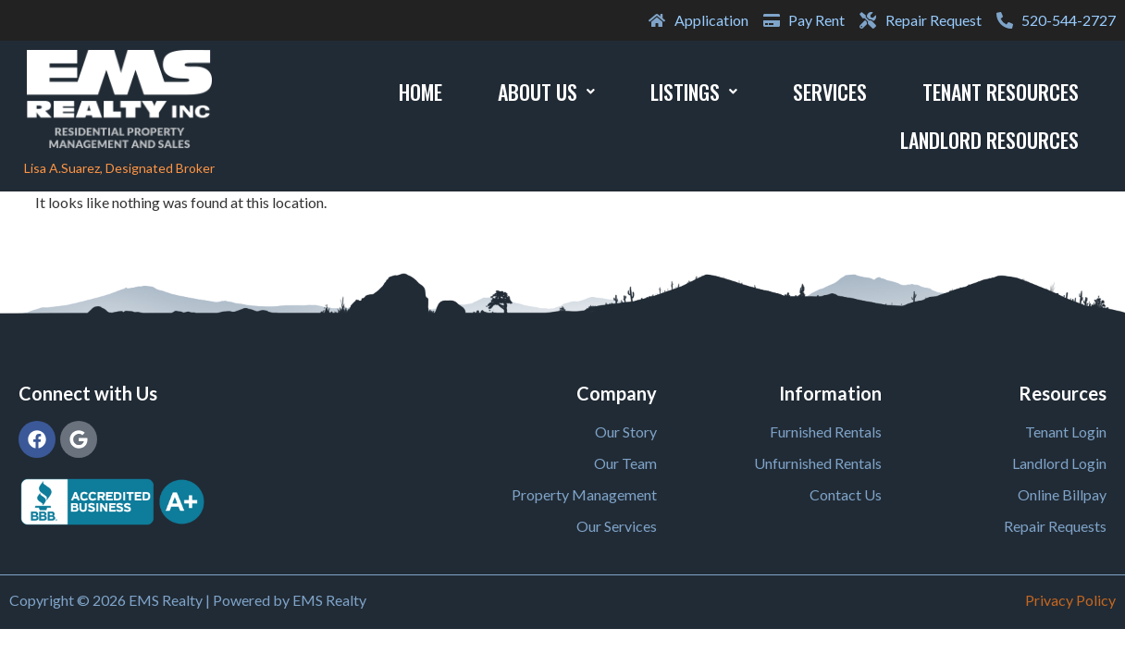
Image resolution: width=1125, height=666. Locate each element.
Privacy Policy (1070, 600)
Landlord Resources (989, 139)
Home (420, 91)
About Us (546, 91)
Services (830, 91)
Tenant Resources (1000, 91)
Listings (693, 91)
